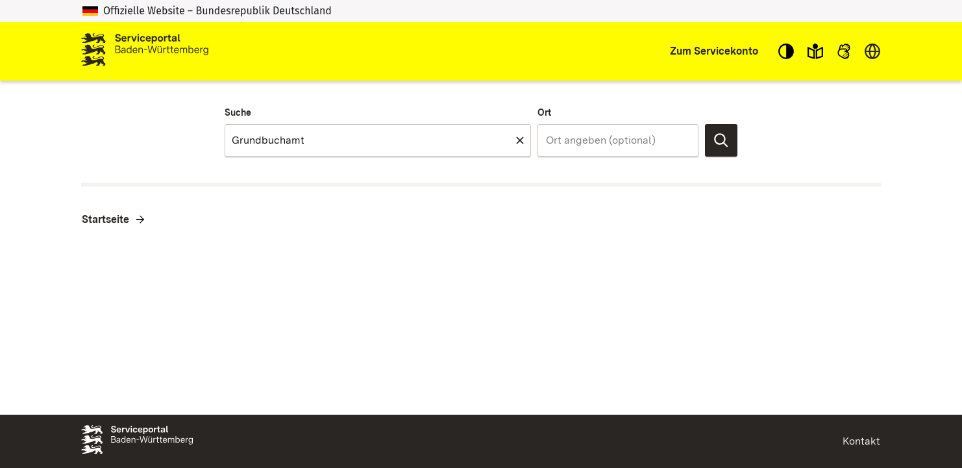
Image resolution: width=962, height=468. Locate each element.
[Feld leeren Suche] (520, 140)
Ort (544, 112)
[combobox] (377, 140)
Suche (238, 112)
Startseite (105, 219)
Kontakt (861, 441)
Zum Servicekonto (714, 51)
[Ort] (618, 140)
